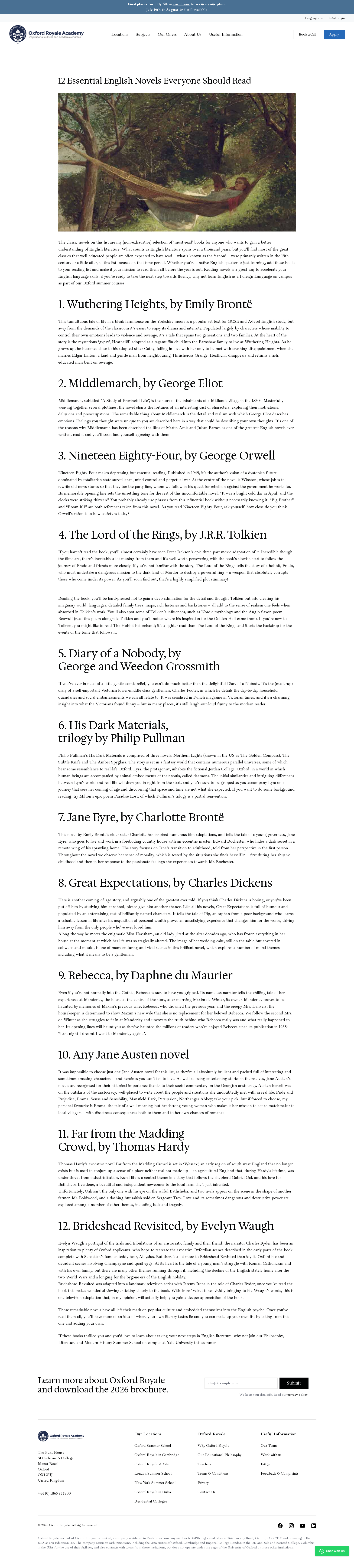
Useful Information (226, 34)
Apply (334, 34)
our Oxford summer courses (100, 283)
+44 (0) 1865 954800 (54, 1493)
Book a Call (307, 34)
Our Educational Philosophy (219, 1455)
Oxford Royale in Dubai (153, 1492)
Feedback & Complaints (280, 1473)
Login (336, 18)
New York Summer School (155, 1482)
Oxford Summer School (152, 1445)
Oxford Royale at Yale (151, 1464)
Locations (119, 34)
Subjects (143, 34)
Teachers (204, 1464)
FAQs (265, 1464)
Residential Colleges (150, 1501)
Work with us (271, 1455)
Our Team (269, 1445)
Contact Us (206, 1492)
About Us (192, 34)
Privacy (203, 1482)
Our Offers (167, 34)
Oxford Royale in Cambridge (156, 1455)
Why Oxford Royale (213, 1445)
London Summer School (153, 1473)
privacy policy (297, 1395)
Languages (314, 18)
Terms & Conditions (213, 1473)
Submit (294, 1383)
